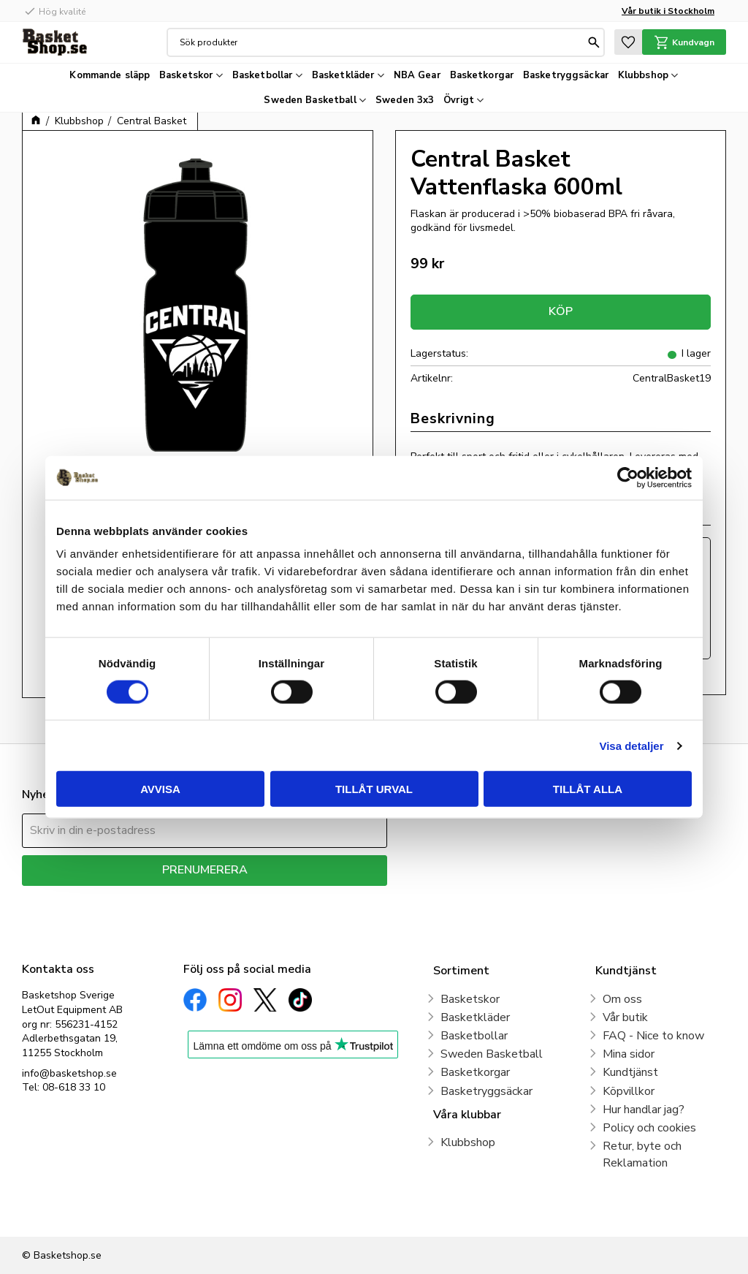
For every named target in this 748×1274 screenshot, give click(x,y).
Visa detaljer (631, 745)
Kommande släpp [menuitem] (109, 75)
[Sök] (593, 42)
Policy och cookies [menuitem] (649, 1128)
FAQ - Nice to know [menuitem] (653, 1036)
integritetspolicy (256, 896)
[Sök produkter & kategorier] (382, 42)
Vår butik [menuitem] (625, 1017)
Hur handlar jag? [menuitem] (643, 1110)
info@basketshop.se (69, 1073)
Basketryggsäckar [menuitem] (565, 75)
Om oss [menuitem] (622, 999)
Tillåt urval (374, 789)
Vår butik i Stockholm (668, 11)
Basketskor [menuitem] (186, 75)
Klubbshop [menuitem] (643, 75)
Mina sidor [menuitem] (628, 1054)
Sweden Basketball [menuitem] (310, 100)
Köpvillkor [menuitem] (628, 1091)
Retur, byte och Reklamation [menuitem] (642, 1154)
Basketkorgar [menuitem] (482, 75)
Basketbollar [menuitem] (262, 75)
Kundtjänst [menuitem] (630, 1072)
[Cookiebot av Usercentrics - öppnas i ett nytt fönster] (628, 477)
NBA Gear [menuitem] (417, 75)
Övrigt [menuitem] (458, 100)
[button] (628, 42)
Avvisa (160, 789)
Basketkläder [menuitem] (343, 75)
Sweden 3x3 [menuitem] (404, 100)
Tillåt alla (587, 789)
